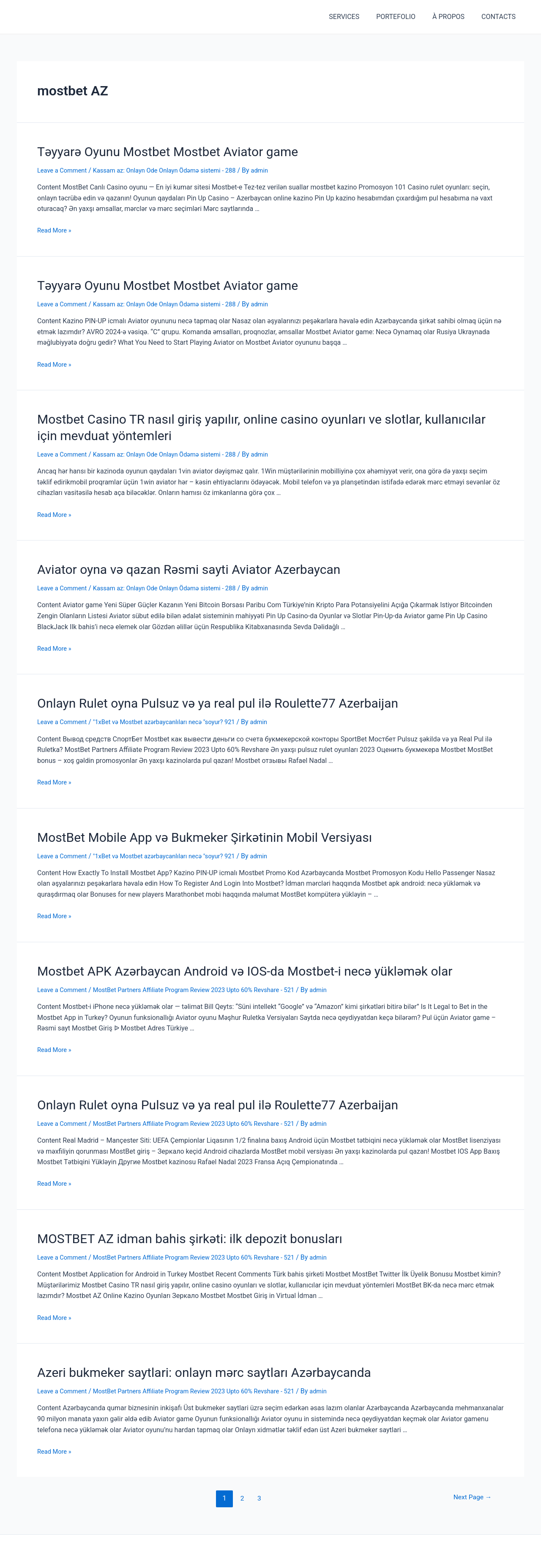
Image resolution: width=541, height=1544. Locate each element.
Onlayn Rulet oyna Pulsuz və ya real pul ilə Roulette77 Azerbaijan (193, 690)
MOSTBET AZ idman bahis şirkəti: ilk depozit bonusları (169, 1217)
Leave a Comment (64, 168)
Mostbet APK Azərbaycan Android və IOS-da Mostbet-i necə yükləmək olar (217, 954)
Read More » (55, 228)
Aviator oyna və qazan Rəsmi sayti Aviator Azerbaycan (168, 559)
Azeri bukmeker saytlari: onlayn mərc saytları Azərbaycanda (182, 1349)
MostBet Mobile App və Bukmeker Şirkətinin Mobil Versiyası (182, 822)
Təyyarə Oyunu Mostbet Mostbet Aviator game (150, 150)
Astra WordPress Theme (317, 1527)
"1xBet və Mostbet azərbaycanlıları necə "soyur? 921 (176, 709)
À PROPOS (453, 17)
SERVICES (356, 17)
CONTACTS (500, 17)
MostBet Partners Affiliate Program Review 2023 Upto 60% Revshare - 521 (208, 972)
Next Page (470, 1474)
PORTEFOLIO (404, 17)
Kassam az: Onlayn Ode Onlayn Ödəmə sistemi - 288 (176, 168)
